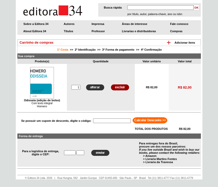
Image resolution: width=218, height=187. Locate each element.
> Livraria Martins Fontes (160, 159)
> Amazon (150, 155)
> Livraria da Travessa (158, 162)
